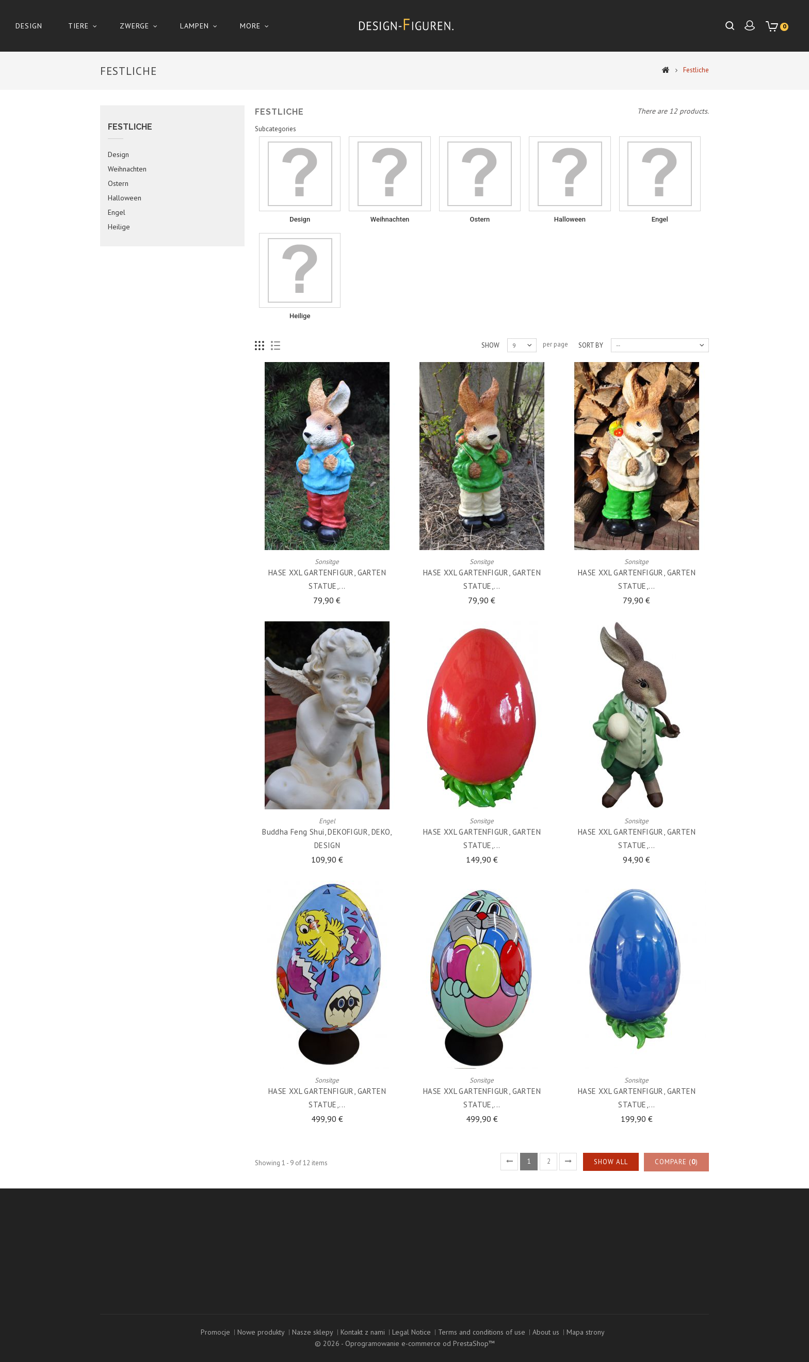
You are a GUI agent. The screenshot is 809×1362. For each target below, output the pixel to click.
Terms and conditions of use (481, 1332)
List (276, 369)
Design (28, 25)
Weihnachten (127, 192)
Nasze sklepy (312, 1332)
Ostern (118, 207)
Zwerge (134, 25)
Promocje (215, 1332)
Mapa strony (586, 1332)
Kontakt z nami (363, 1332)
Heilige (119, 250)
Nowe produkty (261, 1332)
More (250, 25)
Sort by (590, 368)
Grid (260, 369)
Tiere (78, 25)
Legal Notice (411, 1332)
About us (545, 1332)
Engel (116, 236)
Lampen (194, 25)
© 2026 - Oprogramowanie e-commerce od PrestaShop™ (405, 1343)
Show (490, 368)
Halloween (124, 221)
